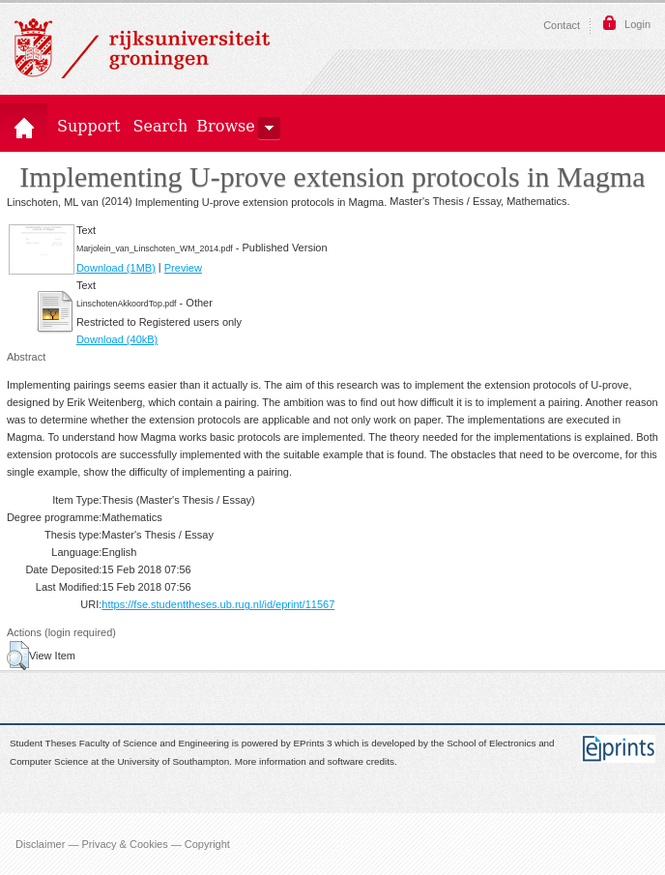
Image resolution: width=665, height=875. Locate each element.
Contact (561, 25)
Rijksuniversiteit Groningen (142, 48)
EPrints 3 (313, 744)
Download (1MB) (116, 268)
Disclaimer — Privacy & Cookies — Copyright (122, 844)
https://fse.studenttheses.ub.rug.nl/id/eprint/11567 (217, 604)
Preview (183, 268)
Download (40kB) (117, 339)
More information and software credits (314, 761)
